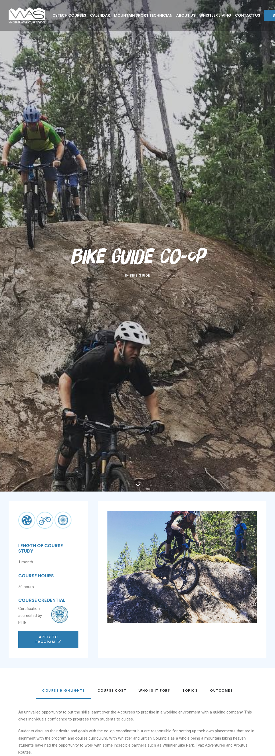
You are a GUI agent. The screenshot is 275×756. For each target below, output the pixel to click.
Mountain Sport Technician (143, 15)
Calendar (100, 15)
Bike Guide (140, 265)
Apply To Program (48, 618)
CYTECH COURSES (69, 15)
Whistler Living (215, 15)
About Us (186, 15)
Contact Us (247, 15)
